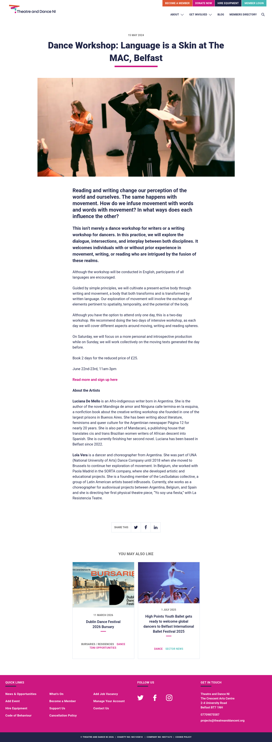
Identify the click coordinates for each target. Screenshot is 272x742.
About (177, 15)
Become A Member (177, 3)
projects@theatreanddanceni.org (223, 720)
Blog (220, 14)
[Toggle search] (263, 14)
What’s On (56, 694)
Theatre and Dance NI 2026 (98, 737)
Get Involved (200, 15)
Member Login (254, 3)
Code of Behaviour (18, 715)
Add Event (12, 701)
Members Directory (243, 14)
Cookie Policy (183, 737)
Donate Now (203, 3)
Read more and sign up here (95, 379)
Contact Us (101, 708)
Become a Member (62, 701)
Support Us (57, 708)
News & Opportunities (20, 694)
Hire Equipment (228, 3)
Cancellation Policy (63, 715)
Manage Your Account (109, 701)
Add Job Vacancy (105, 694)
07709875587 (210, 714)
